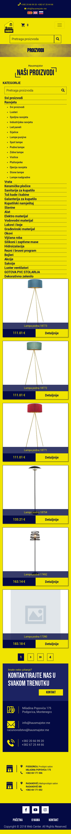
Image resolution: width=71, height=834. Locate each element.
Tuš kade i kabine (16, 194)
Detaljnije (52, 333)
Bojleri (9, 255)
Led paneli (15, 127)
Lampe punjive (18, 137)
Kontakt (51, 692)
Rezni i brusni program (20, 250)
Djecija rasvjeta (18, 167)
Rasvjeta (10, 102)
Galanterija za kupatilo (20, 199)
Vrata (8, 182)
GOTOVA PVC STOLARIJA (22, 272)
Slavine (9, 207)
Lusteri (14, 112)
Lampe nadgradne (20, 177)
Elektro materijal (16, 216)
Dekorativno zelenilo (18, 276)
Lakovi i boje (13, 225)
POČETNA (18, 820)
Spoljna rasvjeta (19, 117)
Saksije (9, 263)
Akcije (8, 259)
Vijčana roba (13, 237)
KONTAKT (53, 820)
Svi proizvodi (13, 98)
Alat (7, 212)
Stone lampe (17, 172)
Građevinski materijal (19, 229)
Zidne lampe (16, 152)
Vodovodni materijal (18, 220)
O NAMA (35, 820)
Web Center (34, 826)
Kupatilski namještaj (19, 203)
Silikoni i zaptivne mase (21, 242)
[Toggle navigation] (60, 25)
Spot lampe (16, 142)
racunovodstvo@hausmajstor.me (28, 730)
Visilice (14, 157)
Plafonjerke (16, 162)
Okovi (8, 233)
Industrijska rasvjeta (21, 122)
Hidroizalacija (14, 246)
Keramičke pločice (17, 186)
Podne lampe (17, 147)
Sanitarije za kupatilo (19, 190)
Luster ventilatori (16, 268)
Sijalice (14, 132)
